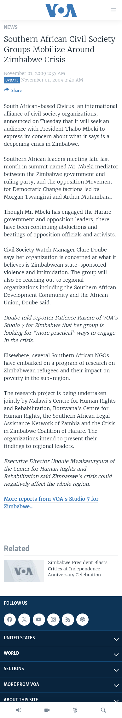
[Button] (13, 92)
